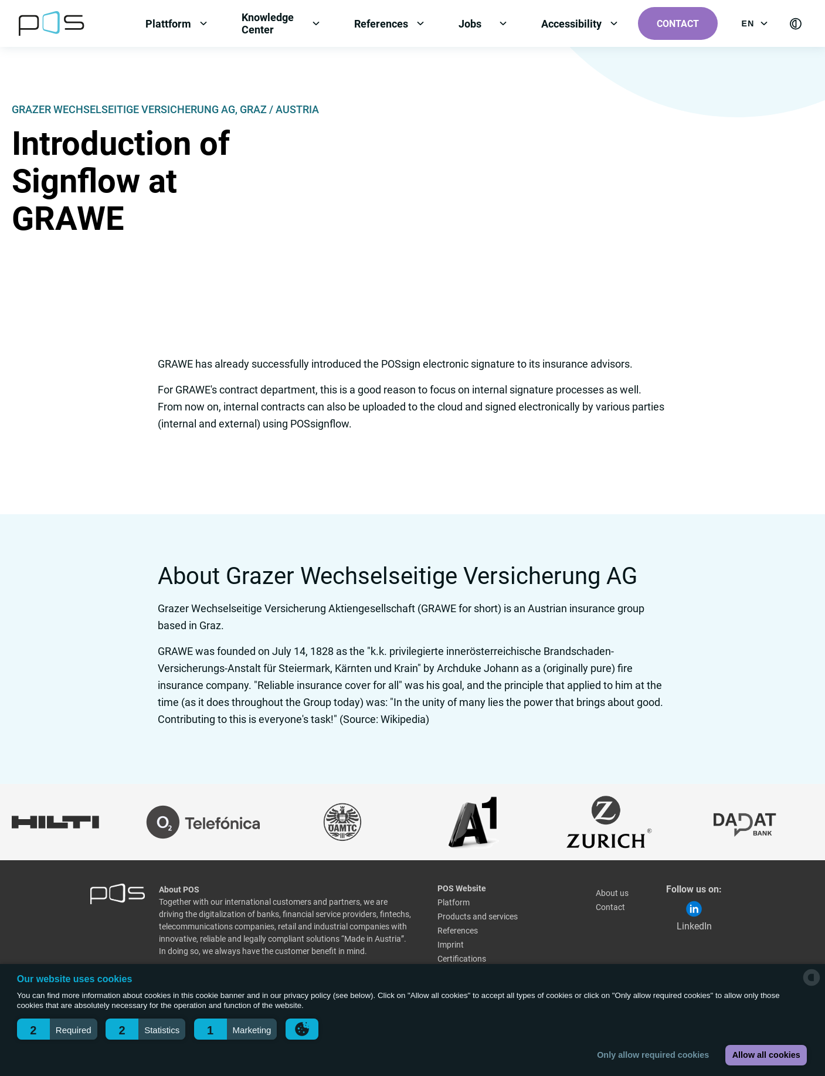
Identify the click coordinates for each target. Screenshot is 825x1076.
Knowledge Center (268, 23)
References (381, 24)
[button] (57, 1029)
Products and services (477, 916)
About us (612, 893)
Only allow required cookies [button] (653, 1055)
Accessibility (571, 24)
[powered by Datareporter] (811, 985)
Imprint (450, 944)
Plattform (168, 24)
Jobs (470, 24)
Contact (678, 23)
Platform (453, 902)
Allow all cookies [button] (766, 1055)
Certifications (461, 958)
